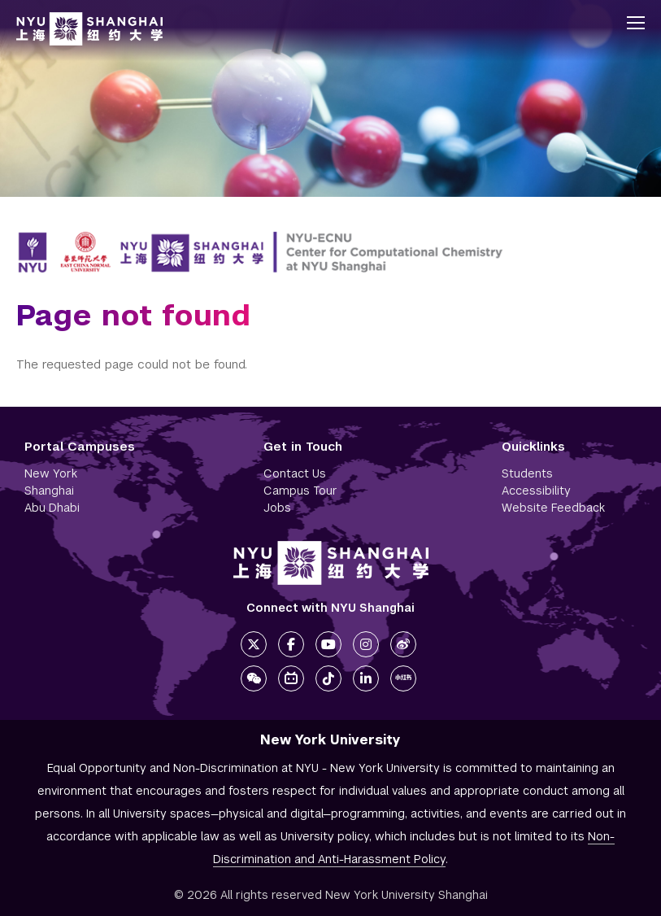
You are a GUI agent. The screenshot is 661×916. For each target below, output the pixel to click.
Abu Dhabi (52, 507)
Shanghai (49, 490)
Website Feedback (553, 507)
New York (50, 473)
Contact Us (294, 473)
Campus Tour (300, 490)
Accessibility (536, 490)
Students (527, 473)
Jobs (277, 507)
